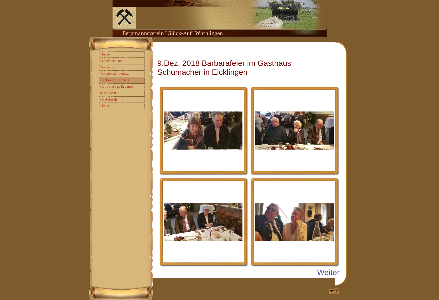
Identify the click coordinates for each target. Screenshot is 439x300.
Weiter (328, 272)
